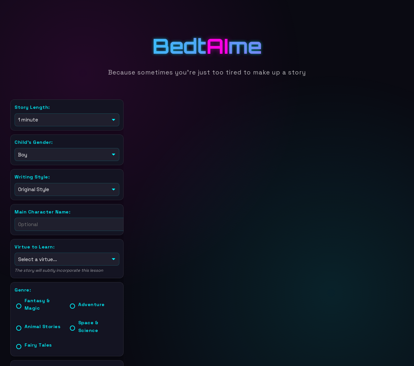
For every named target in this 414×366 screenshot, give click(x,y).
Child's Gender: (34, 141)
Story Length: (32, 107)
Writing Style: (32, 175)
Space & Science (88, 323)
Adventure (91, 302)
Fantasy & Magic (37, 301)
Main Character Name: (43, 210)
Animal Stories (42, 324)
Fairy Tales (38, 342)
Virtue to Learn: (35, 245)
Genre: (23, 287)
